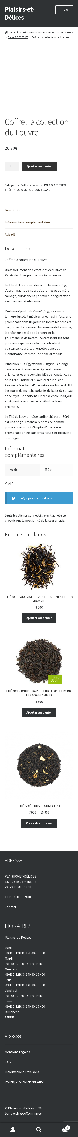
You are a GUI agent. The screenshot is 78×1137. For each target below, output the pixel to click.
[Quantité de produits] (12, 166)
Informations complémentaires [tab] (27, 222)
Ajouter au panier (39, 166)
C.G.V (8, 1062)
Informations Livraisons (22, 1072)
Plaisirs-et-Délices (19, 13)
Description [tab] (13, 210)
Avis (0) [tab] (10, 234)
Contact (10, 907)
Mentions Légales (17, 1052)
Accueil (14, 32)
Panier (61, 1127)
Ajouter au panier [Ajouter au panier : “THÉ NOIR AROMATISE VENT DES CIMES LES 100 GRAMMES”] (39, 618)
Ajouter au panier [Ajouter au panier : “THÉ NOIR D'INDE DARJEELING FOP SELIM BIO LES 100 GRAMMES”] (39, 712)
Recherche (39, 1130)
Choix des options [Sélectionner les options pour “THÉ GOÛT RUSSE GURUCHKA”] (39, 823)
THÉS (70, 32)
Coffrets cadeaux (32, 185)
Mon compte (13, 1130)
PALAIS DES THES (18, 37)
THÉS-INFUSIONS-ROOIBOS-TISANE (43, 32)
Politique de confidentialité (24, 1082)
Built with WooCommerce (23, 1113)
